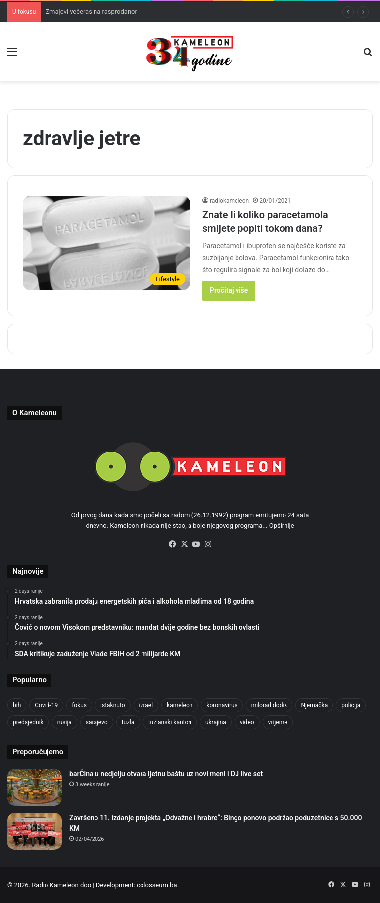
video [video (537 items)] (247, 722)
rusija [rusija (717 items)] (64, 722)
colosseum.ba (157, 885)
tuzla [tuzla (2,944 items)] (128, 722)
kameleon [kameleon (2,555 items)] (179, 705)
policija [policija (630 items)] (350, 705)
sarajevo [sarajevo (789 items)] (97, 722)
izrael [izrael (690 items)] (146, 705)
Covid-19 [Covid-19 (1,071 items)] (46, 705)
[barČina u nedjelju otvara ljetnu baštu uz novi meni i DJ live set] (34, 787)
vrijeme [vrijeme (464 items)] (277, 722)
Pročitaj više (229, 290)
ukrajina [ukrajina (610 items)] (215, 722)
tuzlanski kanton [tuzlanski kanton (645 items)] (169, 722)
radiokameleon (229, 200)
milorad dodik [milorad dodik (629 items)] (269, 705)
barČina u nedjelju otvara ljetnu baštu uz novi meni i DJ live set (166, 774)
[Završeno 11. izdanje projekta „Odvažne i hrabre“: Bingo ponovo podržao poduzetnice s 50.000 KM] (34, 831)
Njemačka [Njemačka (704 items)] (314, 705)
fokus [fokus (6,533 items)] (79, 705)
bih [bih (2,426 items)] (17, 705)
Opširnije (281, 525)
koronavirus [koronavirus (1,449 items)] (221, 705)
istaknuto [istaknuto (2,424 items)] (112, 705)
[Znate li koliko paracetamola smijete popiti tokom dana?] (106, 243)
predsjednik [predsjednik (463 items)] (28, 722)
